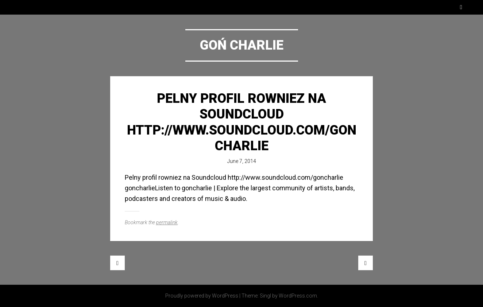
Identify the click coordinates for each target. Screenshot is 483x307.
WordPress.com (298, 296)
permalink (167, 222)
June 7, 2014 (241, 161)
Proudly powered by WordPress (201, 296)
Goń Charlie (241, 45)
